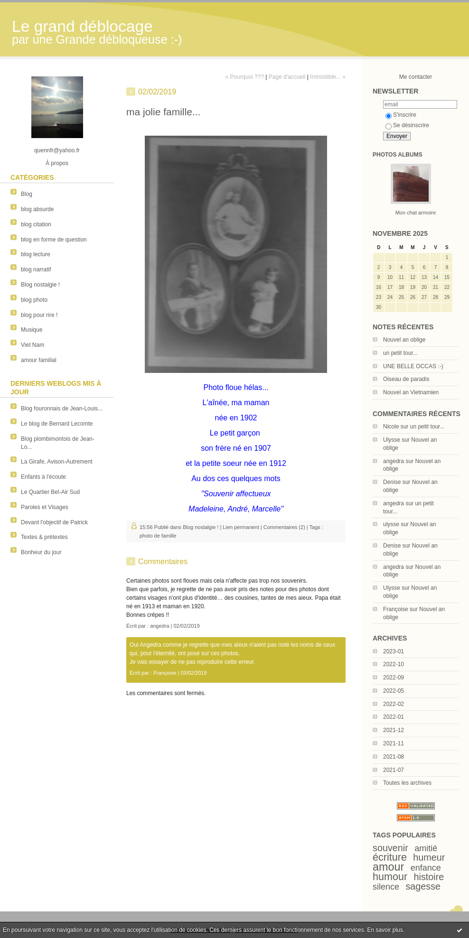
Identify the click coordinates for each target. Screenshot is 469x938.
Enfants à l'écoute (43, 477)
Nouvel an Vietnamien (411, 392)
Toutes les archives (407, 783)
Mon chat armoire (415, 212)
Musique (31, 329)
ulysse (391, 524)
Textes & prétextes (44, 537)
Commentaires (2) (284, 527)
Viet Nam (32, 345)
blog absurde (37, 209)
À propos (57, 163)
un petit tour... (400, 353)
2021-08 (393, 756)
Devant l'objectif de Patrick (54, 522)
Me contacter (415, 77)
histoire (429, 877)
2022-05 (393, 690)
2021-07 (393, 770)
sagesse (423, 886)
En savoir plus (385, 930)
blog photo (34, 300)
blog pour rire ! (39, 315)
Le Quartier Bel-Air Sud (50, 492)
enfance (426, 868)
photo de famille (158, 536)
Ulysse (391, 439)
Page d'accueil (287, 77)
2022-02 (393, 704)
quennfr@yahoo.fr (57, 150)
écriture (390, 857)
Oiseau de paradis (406, 379)
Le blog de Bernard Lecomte (57, 423)
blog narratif (36, 269)
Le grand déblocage (82, 26)
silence (386, 887)
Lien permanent (241, 527)
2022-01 (393, 717)
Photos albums (397, 154)
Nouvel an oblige (404, 339)
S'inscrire (400, 114)
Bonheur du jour (41, 552)
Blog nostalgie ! (40, 284)
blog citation (36, 224)
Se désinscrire (407, 125)
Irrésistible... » (328, 77)
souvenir (390, 848)
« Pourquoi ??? (244, 77)
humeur (429, 857)
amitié (425, 848)
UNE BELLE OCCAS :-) (413, 366)
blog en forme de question (54, 239)
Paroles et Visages (44, 507)
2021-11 (393, 743)
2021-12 (393, 730)
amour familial (38, 360)
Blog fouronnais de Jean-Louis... (62, 408)
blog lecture (35, 254)
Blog (26, 194)
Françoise (395, 609)
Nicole (391, 426)
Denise (392, 482)
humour (390, 876)
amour (388, 867)
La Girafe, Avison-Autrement (57, 461)
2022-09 (393, 677)
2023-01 (393, 651)
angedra (393, 461)
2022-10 (393, 664)
